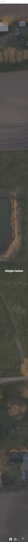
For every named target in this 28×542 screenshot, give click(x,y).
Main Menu (14, 1)
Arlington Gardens (14, 271)
